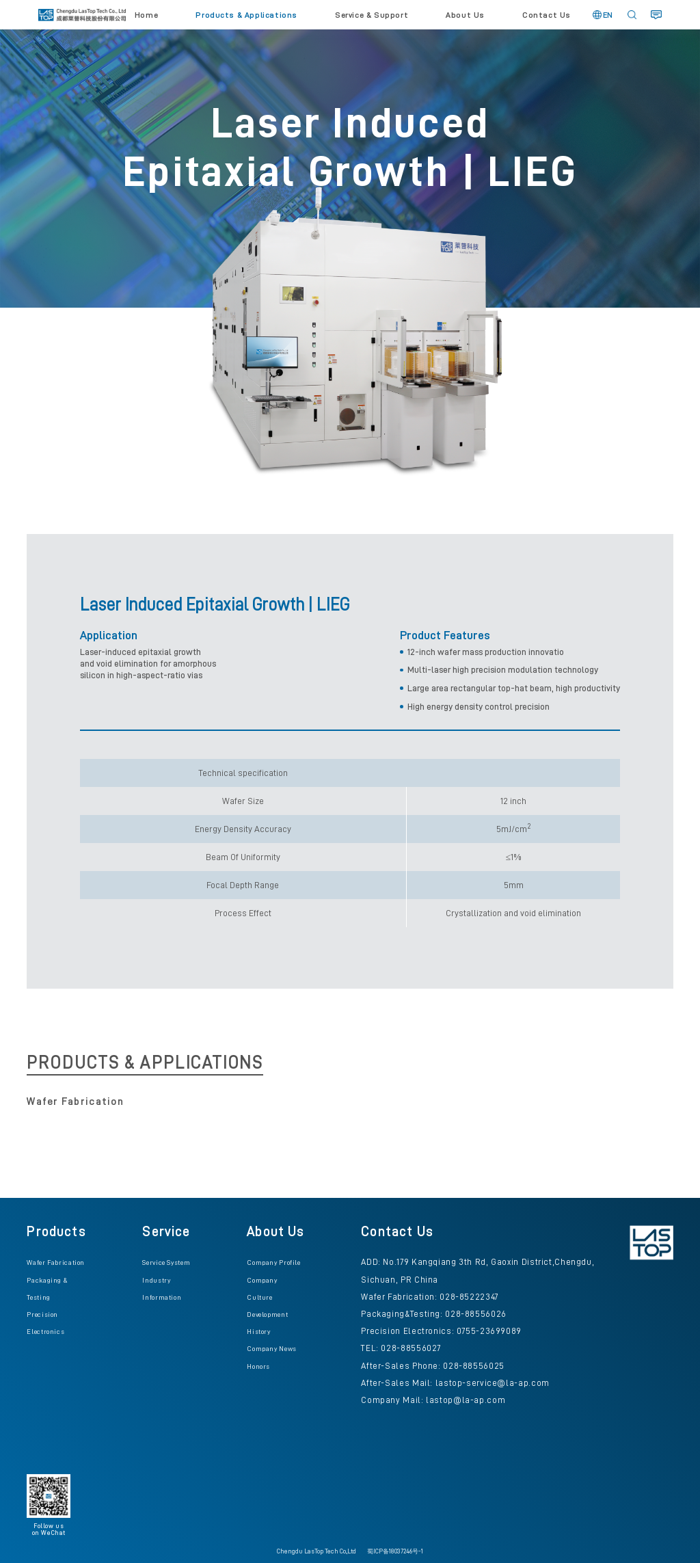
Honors (258, 1366)
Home (146, 15)
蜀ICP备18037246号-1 (395, 1551)
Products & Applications (246, 15)
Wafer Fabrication (56, 1262)
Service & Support (371, 15)
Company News (272, 1348)
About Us (465, 15)
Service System (166, 1262)
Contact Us (546, 15)
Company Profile (273, 1262)
